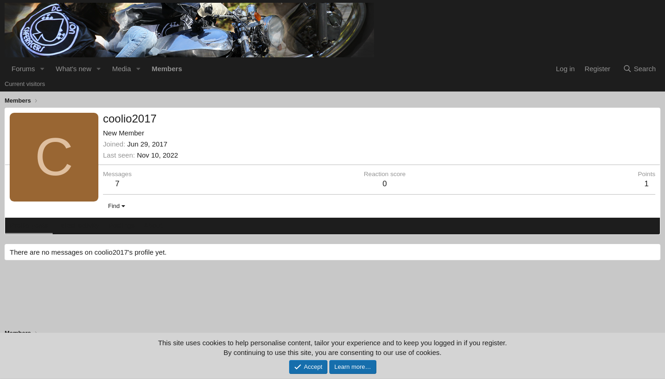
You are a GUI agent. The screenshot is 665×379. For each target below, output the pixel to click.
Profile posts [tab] (29, 225)
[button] (42, 68)
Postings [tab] (121, 225)
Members (166, 69)
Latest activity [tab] (78, 225)
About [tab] (153, 225)
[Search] (639, 68)
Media (121, 69)
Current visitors (25, 83)
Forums (23, 69)
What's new (73, 69)
